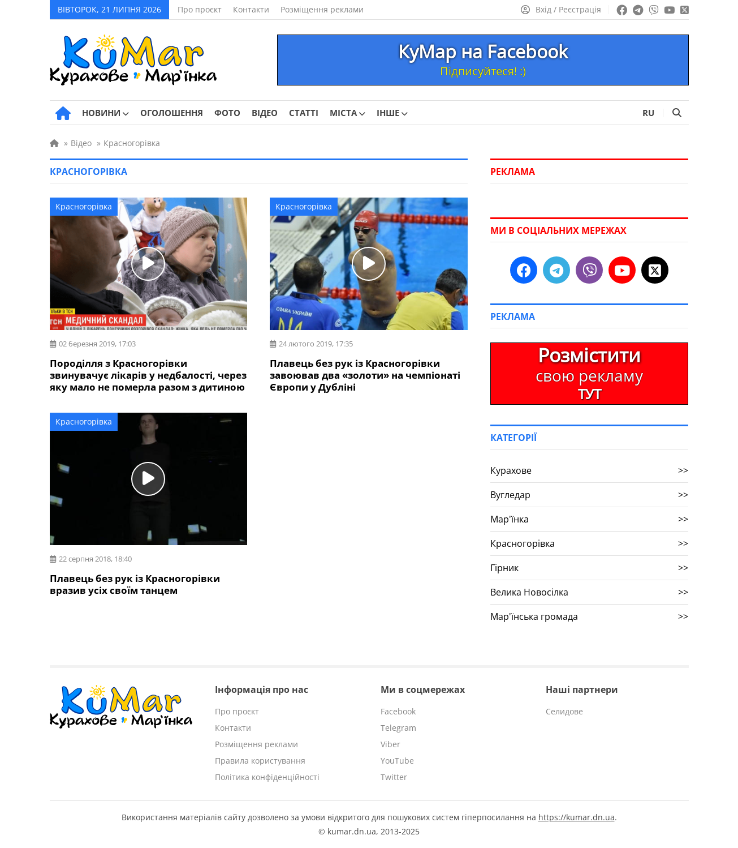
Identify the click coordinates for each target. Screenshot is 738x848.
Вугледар (589, 495)
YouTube (397, 760)
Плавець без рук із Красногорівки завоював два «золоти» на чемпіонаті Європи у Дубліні (365, 375)
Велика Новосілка (589, 592)
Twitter (394, 777)
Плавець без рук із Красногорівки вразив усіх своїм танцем (135, 584)
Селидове (564, 711)
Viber (390, 744)
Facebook (398, 711)
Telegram (398, 727)
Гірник (589, 568)
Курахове (589, 470)
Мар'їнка (589, 519)
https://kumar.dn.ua (576, 817)
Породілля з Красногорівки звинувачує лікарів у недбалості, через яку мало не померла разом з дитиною (148, 375)
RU (648, 112)
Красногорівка (83, 206)
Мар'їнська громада (589, 616)
